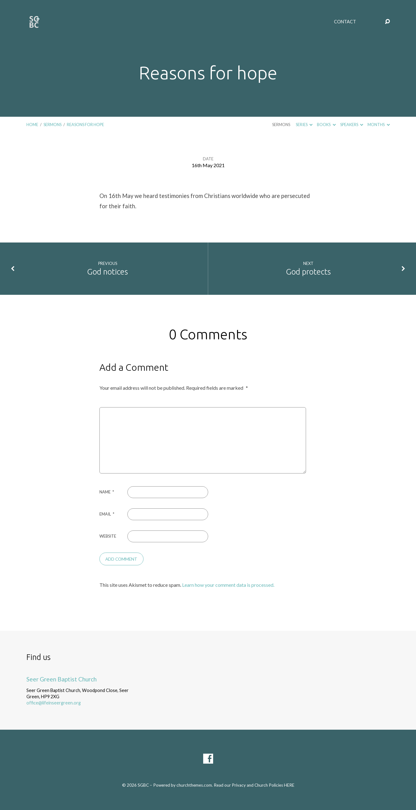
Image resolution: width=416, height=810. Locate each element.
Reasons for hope (85, 124)
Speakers (351, 124)
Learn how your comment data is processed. (228, 585)
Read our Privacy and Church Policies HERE (254, 785)
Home (32, 124)
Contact (345, 22)
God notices (107, 271)
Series (304, 124)
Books (326, 124)
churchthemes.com (194, 785)
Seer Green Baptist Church (61, 679)
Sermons (52, 124)
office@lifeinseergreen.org (53, 702)
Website (107, 536)
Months (379, 124)
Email (106, 513)
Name (106, 491)
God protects (308, 271)
